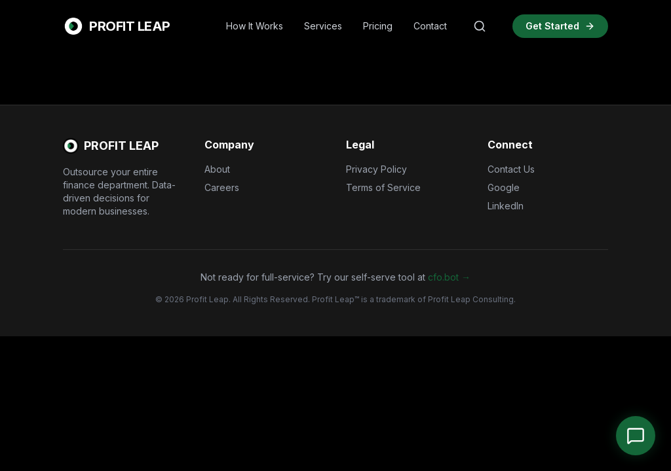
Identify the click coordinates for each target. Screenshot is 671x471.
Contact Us (511, 169)
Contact (430, 25)
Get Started (560, 25)
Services (323, 25)
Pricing (378, 25)
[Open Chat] (635, 435)
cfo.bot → (449, 277)
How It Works (254, 25)
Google (504, 187)
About (217, 169)
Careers (221, 187)
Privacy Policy (376, 169)
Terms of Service (383, 187)
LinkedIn (506, 205)
